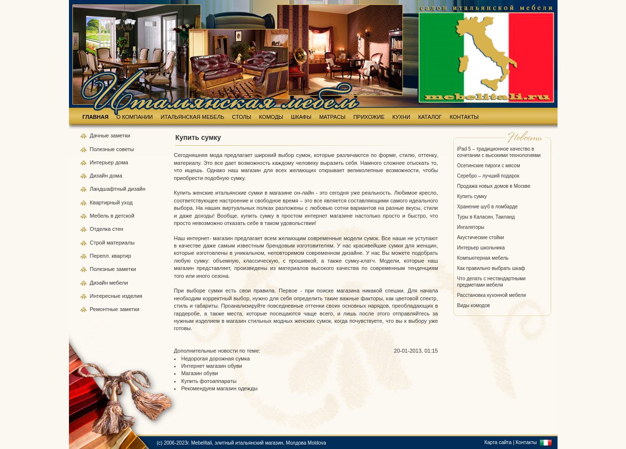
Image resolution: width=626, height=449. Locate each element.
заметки (120, 135)
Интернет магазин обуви (211, 366)
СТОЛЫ (241, 117)
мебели (119, 283)
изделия (132, 296)
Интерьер (102, 162)
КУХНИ (401, 117)
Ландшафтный (109, 189)
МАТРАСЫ (332, 117)
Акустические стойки (480, 237)
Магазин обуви (199, 373)
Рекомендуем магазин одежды (219, 388)
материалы (120, 243)
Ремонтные (105, 309)
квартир (121, 256)
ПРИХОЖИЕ (368, 117)
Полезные (103, 149)
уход (127, 202)
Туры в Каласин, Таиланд (486, 217)
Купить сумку (472, 196)
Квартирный (106, 202)
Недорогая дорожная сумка (215, 358)
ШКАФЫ (301, 117)
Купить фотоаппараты (209, 381)
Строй (98, 243)
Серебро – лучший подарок (488, 176)
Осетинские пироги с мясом (488, 165)
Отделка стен (107, 229)
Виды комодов (473, 305)
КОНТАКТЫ (464, 117)
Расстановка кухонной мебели (491, 295)
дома (121, 162)
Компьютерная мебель (483, 258)
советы (125, 149)
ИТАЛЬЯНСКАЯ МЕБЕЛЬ (192, 117)
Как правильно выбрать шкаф (491, 268)
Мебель (100, 216)
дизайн (136, 189)
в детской (122, 216)
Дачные (100, 135)
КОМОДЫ (271, 117)
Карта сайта (498, 442)
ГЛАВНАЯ (96, 117)
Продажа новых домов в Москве (494, 186)
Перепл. (101, 256)
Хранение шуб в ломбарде (487, 206)
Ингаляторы (471, 227)
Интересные (106, 296)
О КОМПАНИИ (134, 117)
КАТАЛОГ (430, 117)
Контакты (526, 442)
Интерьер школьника (481, 247)
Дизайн (100, 176)
